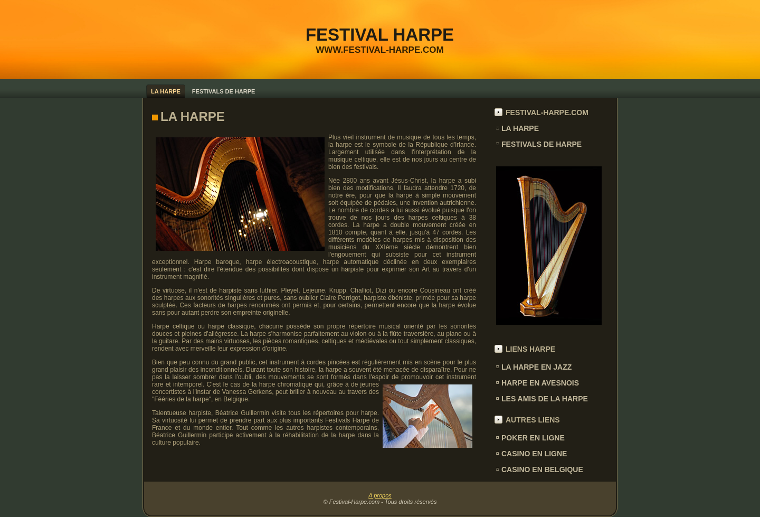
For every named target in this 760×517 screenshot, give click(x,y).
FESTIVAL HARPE (380, 34)
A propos (380, 495)
